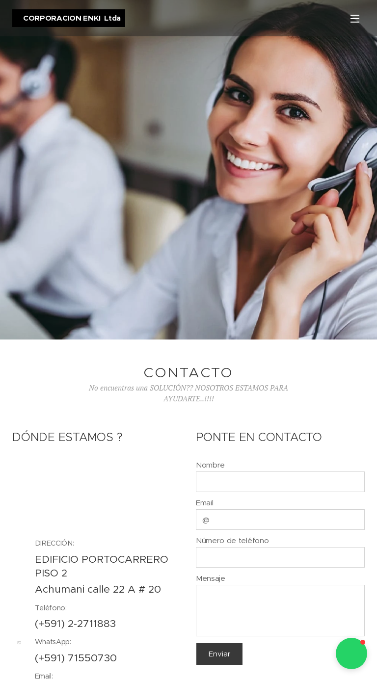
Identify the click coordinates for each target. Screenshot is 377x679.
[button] (351, 653)
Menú (354, 18)
